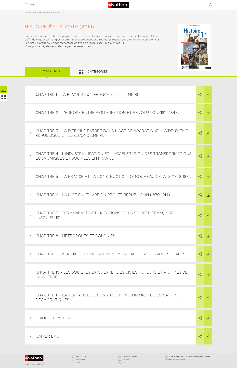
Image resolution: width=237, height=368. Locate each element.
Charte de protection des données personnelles (187, 356)
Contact (123, 360)
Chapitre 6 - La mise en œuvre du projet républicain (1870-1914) (103, 195)
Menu (32, 5)
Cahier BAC (47, 336)
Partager (199, 91)
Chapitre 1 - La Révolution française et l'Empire (88, 94)
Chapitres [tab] (51, 71)
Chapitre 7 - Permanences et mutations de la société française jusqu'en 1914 (104, 215)
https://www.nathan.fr (34, 364)
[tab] (3, 90)
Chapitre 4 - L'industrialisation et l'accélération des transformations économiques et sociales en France (114, 156)
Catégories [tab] (97, 71)
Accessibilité (79, 360)
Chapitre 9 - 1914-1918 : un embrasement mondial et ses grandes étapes (110, 254)
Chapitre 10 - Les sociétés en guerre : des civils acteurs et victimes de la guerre (112, 274)
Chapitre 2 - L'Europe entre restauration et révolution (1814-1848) (107, 112)
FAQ (76, 363)
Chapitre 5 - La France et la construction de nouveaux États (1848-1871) (113, 176)
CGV (122, 363)
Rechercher (210, 5)
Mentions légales (127, 356)
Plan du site (79, 356)
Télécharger (207, 91)
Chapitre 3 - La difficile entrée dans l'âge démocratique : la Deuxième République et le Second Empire (112, 133)
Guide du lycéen (53, 318)
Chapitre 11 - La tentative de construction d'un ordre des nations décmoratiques (108, 297)
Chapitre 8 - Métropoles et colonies (75, 236)
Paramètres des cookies (175, 360)
